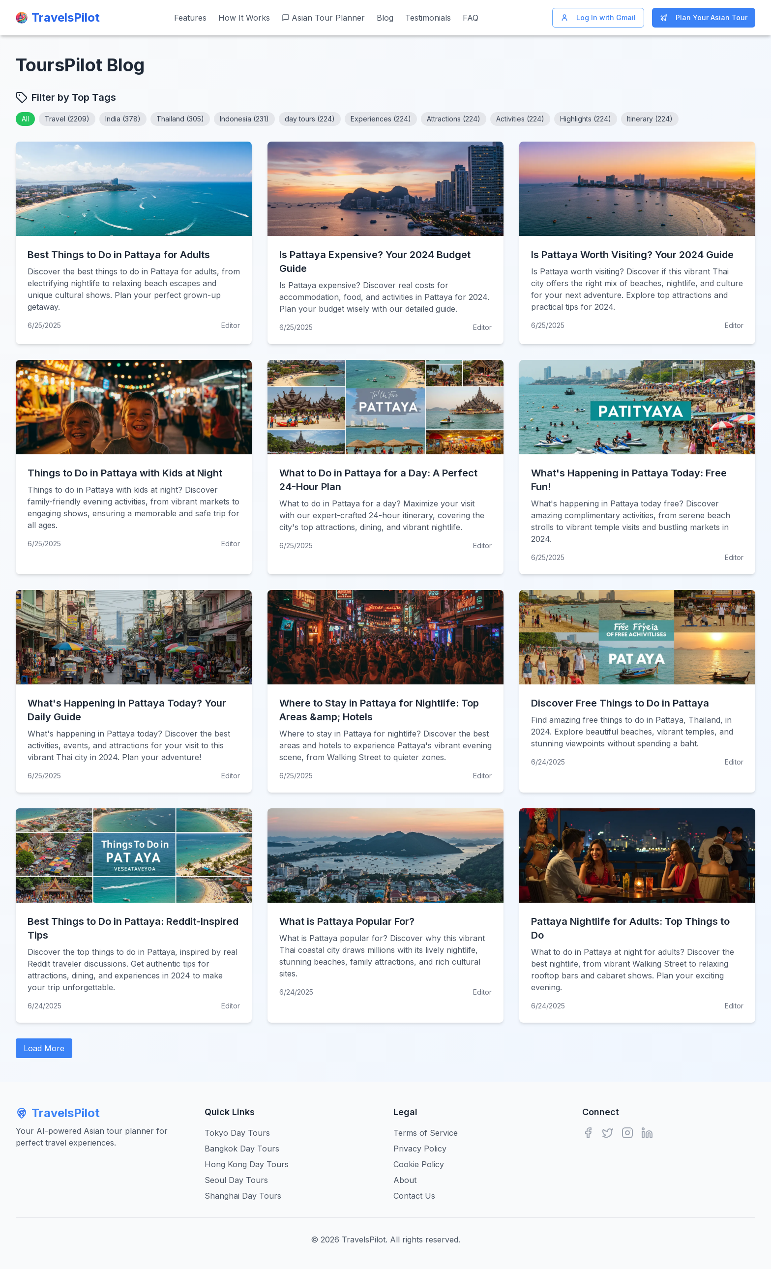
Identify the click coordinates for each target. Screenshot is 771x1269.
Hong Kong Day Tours (247, 1164)
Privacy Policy (419, 1148)
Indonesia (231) (244, 119)
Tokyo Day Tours (237, 1133)
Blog (385, 18)
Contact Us (414, 1196)
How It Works (244, 18)
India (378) (123, 119)
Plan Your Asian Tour (703, 17)
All (25, 119)
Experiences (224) (381, 119)
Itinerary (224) (650, 119)
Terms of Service (425, 1133)
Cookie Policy (418, 1164)
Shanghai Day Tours (243, 1196)
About (404, 1180)
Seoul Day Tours (236, 1180)
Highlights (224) (585, 119)
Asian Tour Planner (323, 18)
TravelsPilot (58, 1113)
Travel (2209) (67, 119)
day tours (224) (310, 119)
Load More (44, 1048)
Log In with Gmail (598, 17)
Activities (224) (520, 119)
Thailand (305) (180, 119)
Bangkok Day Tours (242, 1148)
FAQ (470, 18)
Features (190, 18)
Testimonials (428, 18)
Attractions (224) (453, 119)
